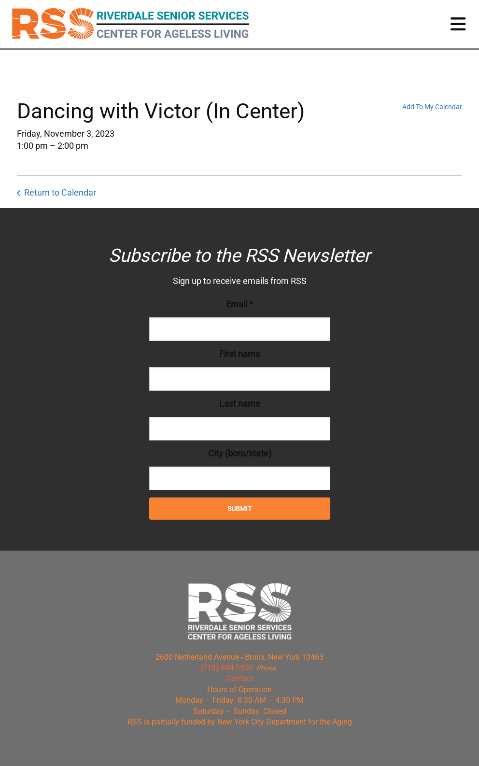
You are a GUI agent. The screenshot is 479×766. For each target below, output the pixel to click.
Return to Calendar (60, 192)
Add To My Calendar (432, 107)
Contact (239, 678)
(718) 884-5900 (226, 667)
